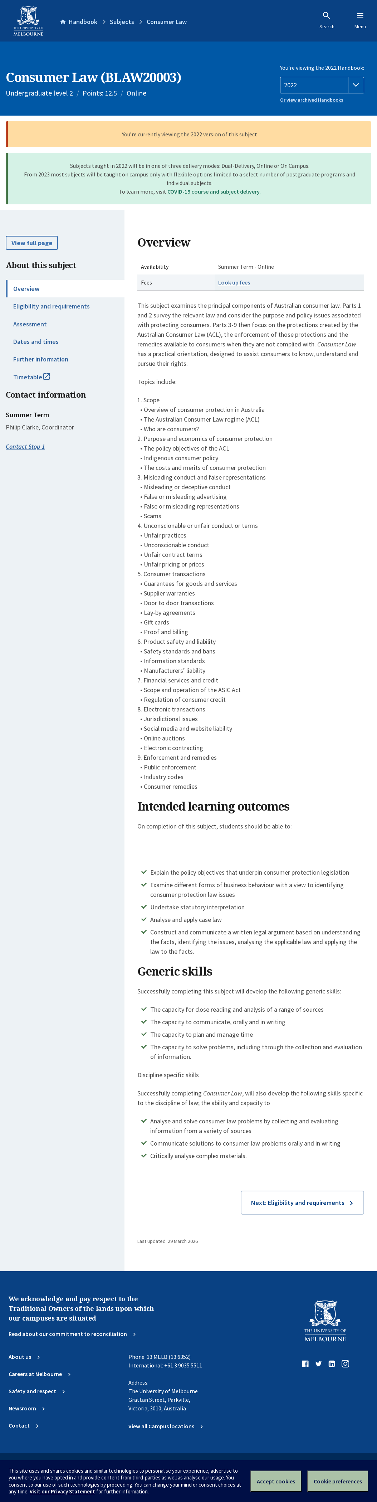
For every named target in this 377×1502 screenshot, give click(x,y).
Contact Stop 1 (25, 446)
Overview (26, 289)
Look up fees (234, 282)
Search (326, 20)
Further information (40, 359)
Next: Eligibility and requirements (297, 1203)
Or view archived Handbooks (311, 100)
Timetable (39, 380)
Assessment (30, 324)
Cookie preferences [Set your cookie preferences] (338, 1481)
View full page (31, 243)
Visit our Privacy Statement (62, 1491)
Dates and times (36, 341)
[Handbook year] (322, 85)
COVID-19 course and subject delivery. (214, 191)
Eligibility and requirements (51, 306)
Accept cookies (276, 1481)
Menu (360, 20)
